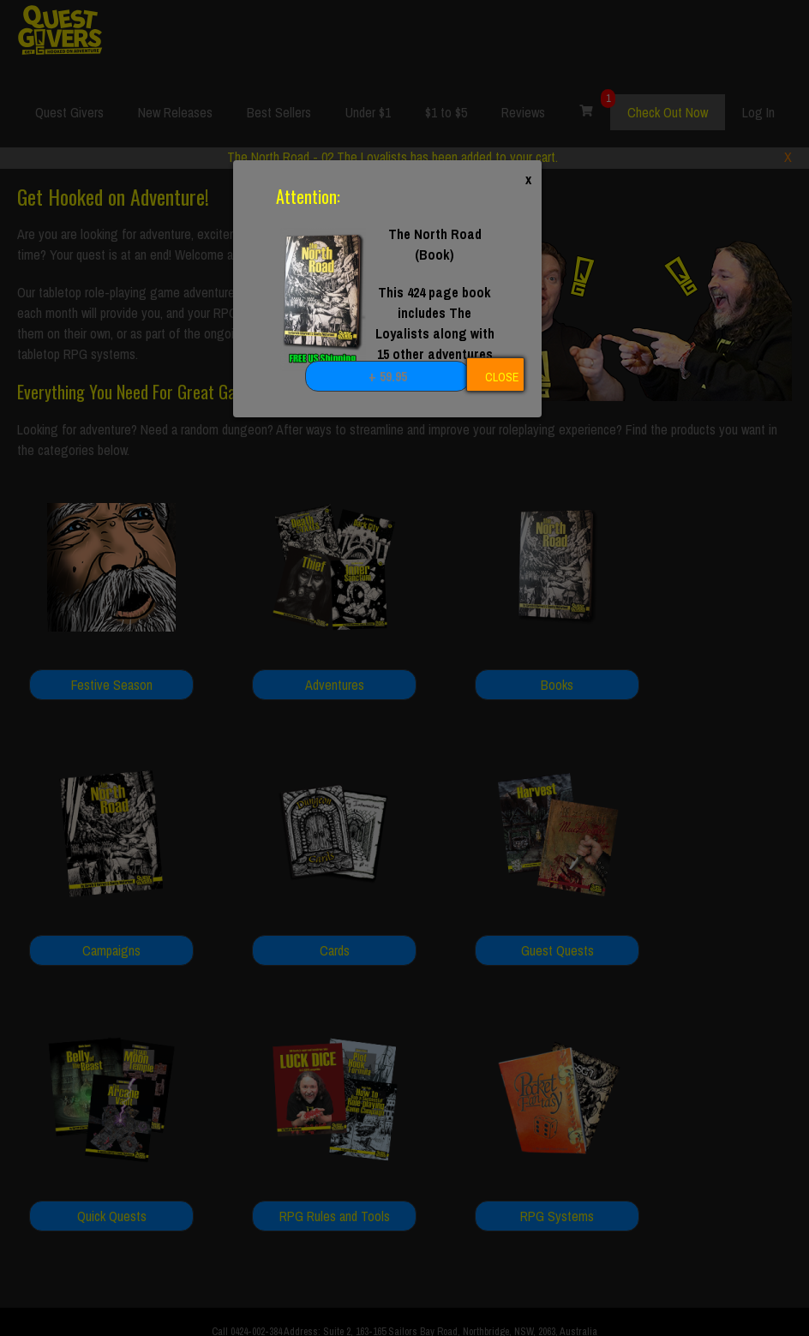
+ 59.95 (388, 376)
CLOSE (501, 377)
